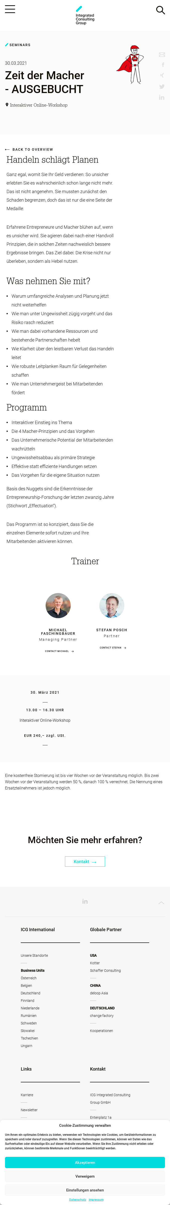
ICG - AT (85, 15)
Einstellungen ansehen (85, 1190)
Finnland (27, 1001)
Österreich (29, 978)
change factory (102, 1016)
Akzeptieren (85, 1162)
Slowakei (28, 1031)
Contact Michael (57, 651)
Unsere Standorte (34, 956)
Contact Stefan (110, 648)
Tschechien (29, 1038)
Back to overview (29, 149)
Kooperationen (101, 1031)
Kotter (95, 963)
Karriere (27, 1095)
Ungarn (26, 1046)
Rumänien (29, 1016)
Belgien (26, 986)
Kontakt (85, 861)
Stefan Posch (111, 630)
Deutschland (30, 993)
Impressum (96, 1199)
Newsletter (29, 1110)
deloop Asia (99, 993)
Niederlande (30, 1008)
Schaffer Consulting (105, 971)
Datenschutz (77, 1199)
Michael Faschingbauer (58, 631)
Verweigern (85, 1176)
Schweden (29, 1023)
